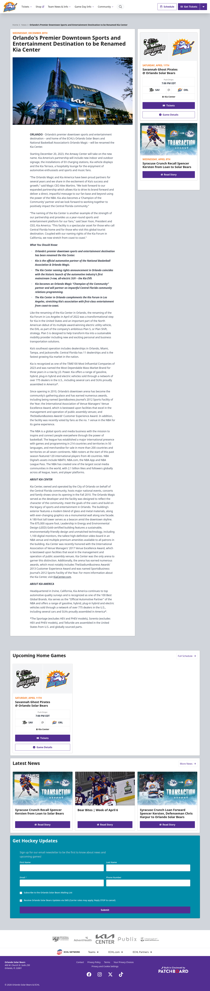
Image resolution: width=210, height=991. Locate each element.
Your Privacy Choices (124, 962)
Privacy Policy (93, 962)
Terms (107, 962)
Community (106, 6)
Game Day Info (84, 6)
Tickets (27, 6)
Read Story (168, 174)
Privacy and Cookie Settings (105, 966)
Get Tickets (188, 6)
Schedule (167, 6)
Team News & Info (59, 6)
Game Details (168, 114)
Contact (80, 962)
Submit (105, 910)
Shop (40, 6)
